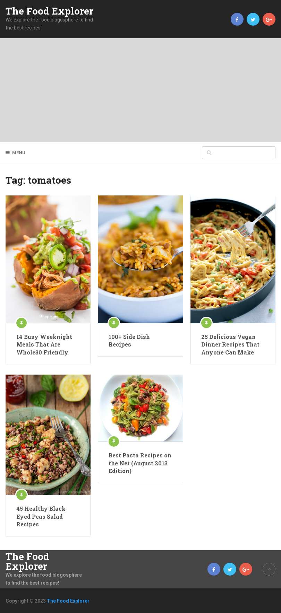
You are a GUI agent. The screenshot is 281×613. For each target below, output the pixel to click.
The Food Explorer (49, 11)
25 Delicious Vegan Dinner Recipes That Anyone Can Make (230, 344)
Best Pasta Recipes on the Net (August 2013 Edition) (140, 463)
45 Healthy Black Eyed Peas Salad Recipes (41, 516)
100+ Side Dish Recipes (129, 340)
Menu (18, 152)
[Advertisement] (140, 90)
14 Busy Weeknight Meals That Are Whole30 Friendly (44, 344)
